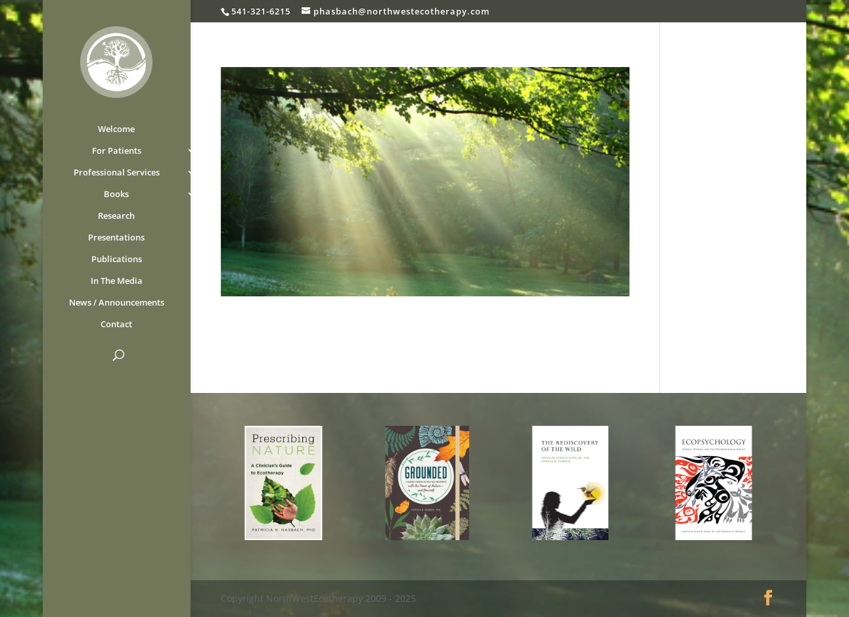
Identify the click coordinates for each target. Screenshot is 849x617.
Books (116, 194)
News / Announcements (116, 303)
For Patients (116, 151)
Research (116, 216)
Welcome (116, 129)
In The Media (117, 281)
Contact (116, 324)
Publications (116, 259)
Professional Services (117, 173)
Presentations (116, 238)
